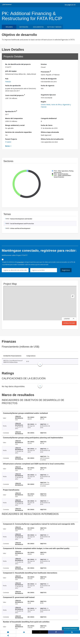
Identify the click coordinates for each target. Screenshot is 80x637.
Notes (7, 146)
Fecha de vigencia (47, 86)
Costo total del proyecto (15, 95)
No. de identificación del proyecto (18, 64)
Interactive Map (69, 323)
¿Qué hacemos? (7, 4)
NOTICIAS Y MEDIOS (54, 27)
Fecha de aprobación (13, 86)
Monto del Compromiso (14, 118)
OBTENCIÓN (23, 27)
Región (43, 102)
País (6, 79)
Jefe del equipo (11, 71)
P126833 (8, 142)
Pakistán (8, 82)
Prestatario (46, 71)
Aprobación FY (11, 111)
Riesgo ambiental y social (14, 125)
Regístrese (66, 270)
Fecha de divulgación (49, 79)
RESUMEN (9, 27)
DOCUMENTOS (38, 27)
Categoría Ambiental (49, 118)
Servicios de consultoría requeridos (18, 132)
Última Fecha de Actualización (52, 139)
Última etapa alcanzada (50, 132)
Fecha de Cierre (46, 125)
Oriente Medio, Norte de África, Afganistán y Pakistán (56, 106)
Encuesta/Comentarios (70, 628)
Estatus (44, 64)
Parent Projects (11, 139)
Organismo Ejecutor (48, 95)
